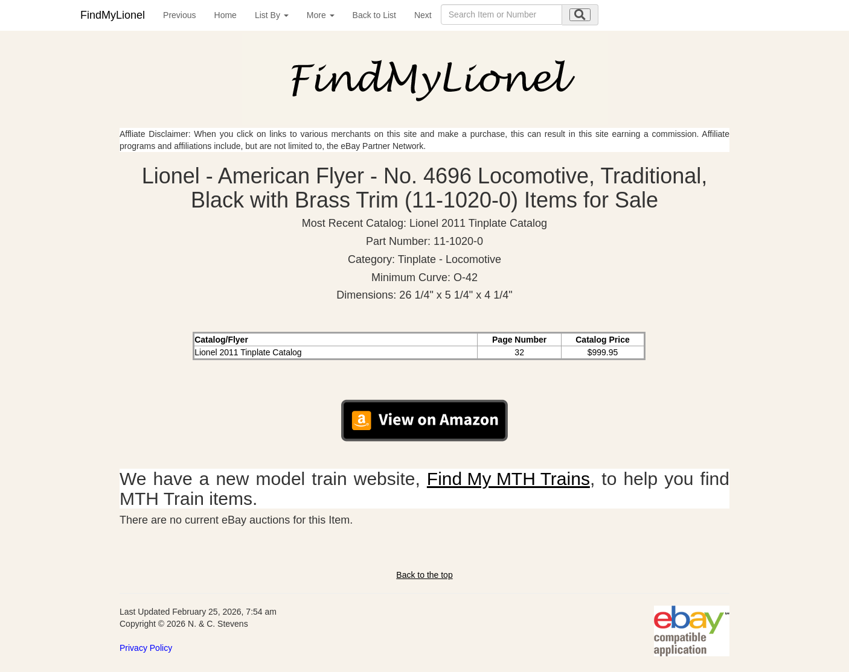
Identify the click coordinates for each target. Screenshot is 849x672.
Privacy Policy (146, 648)
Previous (179, 15)
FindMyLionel (112, 15)
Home (225, 15)
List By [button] (272, 15)
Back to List (374, 15)
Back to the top (424, 575)
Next (423, 15)
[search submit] (580, 14)
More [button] (321, 15)
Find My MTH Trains (508, 479)
